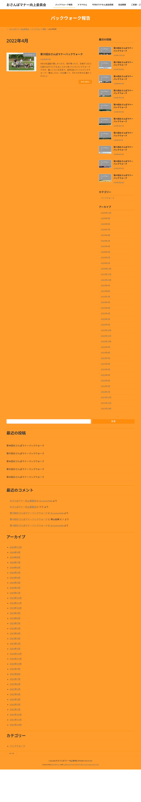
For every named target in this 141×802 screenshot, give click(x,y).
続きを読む (85, 82)
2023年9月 (105, 285)
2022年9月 (105, 347)
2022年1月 (105, 392)
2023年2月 (105, 319)
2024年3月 (105, 252)
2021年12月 (106, 397)
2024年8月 (105, 224)
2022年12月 (106, 330)
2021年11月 (106, 403)
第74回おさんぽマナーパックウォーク (29, 513)
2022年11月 (106, 336)
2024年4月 (105, 246)
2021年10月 (106, 409)
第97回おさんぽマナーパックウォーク (25, 453)
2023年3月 (105, 313)
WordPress (55, 765)
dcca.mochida (45, 500)
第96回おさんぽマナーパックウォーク (25, 461)
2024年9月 (105, 218)
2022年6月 (105, 364)
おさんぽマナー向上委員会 (23, 500)
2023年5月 (105, 302)
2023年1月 (105, 325)
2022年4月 (105, 375)
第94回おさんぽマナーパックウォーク (25, 477)
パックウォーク (107, 198)
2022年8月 (105, 353)
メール (11, 753)
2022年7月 (105, 358)
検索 (113, 421)
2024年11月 (106, 213)
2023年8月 (105, 291)
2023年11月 (106, 274)
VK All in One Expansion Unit (88, 765)
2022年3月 (105, 381)
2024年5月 (105, 241)
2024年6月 (105, 235)
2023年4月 (105, 308)
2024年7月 (105, 230)
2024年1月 (105, 263)
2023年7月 (105, 297)
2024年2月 (105, 257)
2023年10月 (106, 280)
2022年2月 (105, 386)
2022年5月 (105, 369)
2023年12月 (106, 269)
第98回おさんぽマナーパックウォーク (25, 445)
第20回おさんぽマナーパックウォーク (61, 54)
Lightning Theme (70, 765)
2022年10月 (106, 341)
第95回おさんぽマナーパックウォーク (25, 469)
